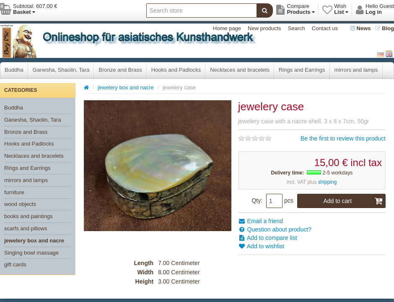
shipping (327, 182)
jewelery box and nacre (34, 240)
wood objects (20, 204)
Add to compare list (267, 237)
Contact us (325, 28)
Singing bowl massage (31, 253)
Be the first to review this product (343, 138)
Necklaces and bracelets (240, 70)
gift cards (15, 264)
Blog (384, 28)
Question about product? (274, 229)
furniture (14, 192)
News (360, 28)
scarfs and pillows (25, 228)
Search (296, 28)
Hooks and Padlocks (176, 70)
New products (264, 28)
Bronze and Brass (120, 70)
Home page (227, 28)
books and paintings (28, 216)
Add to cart (353, 201)
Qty (256, 200)
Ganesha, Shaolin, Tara (61, 70)
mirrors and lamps (356, 70)
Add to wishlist (261, 246)
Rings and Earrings (302, 70)
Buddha (14, 70)
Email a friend (260, 221)
